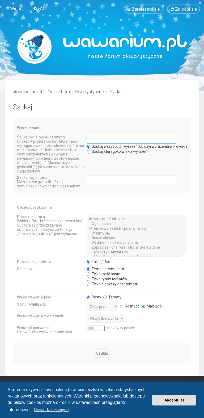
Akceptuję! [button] (174, 400)
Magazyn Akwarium (137, 251)
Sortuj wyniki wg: (31, 303)
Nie (105, 261)
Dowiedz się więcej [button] (52, 409)
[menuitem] (39, 8)
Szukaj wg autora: (32, 177)
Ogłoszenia (137, 223)
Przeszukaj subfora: (34, 261)
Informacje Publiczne (137, 218)
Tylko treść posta (103, 273)
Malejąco (152, 305)
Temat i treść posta (105, 268)
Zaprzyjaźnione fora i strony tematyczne (137, 246)
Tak (92, 261)
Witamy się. (137, 232)
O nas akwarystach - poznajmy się (137, 228)
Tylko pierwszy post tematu (112, 283)
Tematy (112, 296)
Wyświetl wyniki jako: (35, 296)
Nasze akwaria (137, 237)
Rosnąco (129, 305)
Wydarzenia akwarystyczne (137, 242)
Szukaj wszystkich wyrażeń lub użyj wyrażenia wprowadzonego (142, 146)
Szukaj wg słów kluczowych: (41, 136)
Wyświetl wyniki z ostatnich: (40, 315)
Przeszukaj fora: (31, 216)
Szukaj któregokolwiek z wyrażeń (117, 151)
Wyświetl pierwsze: (33, 327)
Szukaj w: (25, 268)
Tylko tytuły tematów (107, 278)
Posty (94, 296)
